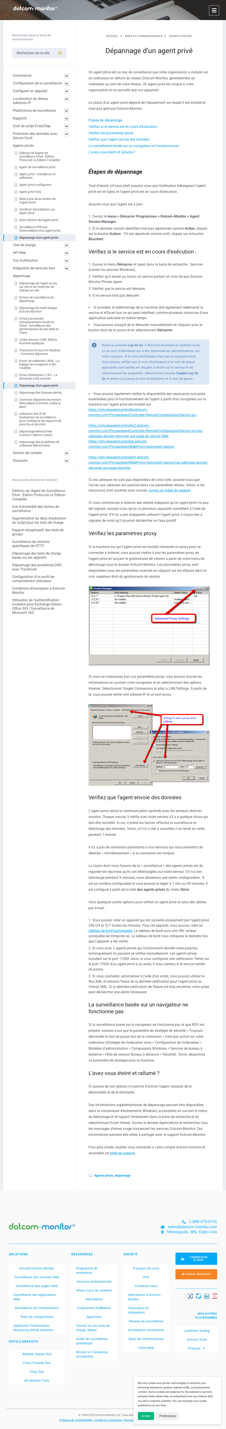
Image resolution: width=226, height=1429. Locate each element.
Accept (146, 1416)
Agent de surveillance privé (37, 167)
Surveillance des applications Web (34, 1297)
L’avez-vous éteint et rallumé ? (112, 152)
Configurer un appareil (30, 91)
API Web (19, 253)
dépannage (123, 1175)
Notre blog (146, 1347)
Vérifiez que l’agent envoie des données (119, 139)
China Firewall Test (37, 1363)
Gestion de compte (27, 453)
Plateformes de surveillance (34, 110)
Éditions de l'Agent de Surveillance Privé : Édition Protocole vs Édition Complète (39, 156)
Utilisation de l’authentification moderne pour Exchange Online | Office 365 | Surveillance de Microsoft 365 (37, 606)
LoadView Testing (196, 1330)
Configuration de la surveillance (37, 83)
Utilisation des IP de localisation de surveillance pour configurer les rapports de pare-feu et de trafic (40, 419)
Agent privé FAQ (30, 192)
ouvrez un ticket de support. (170, 490)
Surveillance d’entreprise (146, 1330)
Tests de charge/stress (36, 1317)
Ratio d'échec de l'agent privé (38, 220)
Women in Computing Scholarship (91, 1354)
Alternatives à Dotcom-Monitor (144, 1297)
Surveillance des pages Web (37, 1286)
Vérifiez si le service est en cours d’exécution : (124, 127)
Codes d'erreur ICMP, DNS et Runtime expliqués (38, 341)
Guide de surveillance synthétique (91, 1341)
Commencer (22, 75)
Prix (146, 1277)
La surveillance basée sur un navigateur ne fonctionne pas (134, 146)
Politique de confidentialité (76, 1420)
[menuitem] (196, 1348)
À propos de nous (146, 1268)
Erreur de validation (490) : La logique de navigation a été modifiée (39, 364)
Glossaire (20, 460)
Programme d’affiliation (94, 1308)
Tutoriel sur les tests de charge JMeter (93, 1328)
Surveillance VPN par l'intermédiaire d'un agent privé (39, 228)
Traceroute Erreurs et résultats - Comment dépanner (40, 352)
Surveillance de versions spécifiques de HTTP (31, 544)
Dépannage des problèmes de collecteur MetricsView (39, 443)
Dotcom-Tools (196, 1339)
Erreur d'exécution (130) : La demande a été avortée (38, 376)
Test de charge (24, 245)
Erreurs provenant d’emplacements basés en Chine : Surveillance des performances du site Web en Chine (39, 325)
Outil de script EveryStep (32, 126)
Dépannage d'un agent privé (38, 237)
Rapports (20, 118)
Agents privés (103, 1175)
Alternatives (94, 1299)
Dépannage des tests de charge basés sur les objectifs (36, 555)
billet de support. (123, 1153)
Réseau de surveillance (146, 1321)
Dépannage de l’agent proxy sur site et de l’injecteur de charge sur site (38, 286)
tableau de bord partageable (110, 931)
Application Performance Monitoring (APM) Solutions (33, 1328)
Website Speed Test (36, 1354)
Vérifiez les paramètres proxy (111, 133)
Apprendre (94, 1317)
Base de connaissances (146, 1339)
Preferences (167, 1416)
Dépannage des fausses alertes (40, 392)
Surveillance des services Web (36, 1277)
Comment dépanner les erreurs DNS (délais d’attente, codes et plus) (40, 403)
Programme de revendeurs (87, 1270)
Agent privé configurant (35, 184)
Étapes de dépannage (105, 120)
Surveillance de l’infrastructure (37, 1308)
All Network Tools (36, 1380)
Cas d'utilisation (25, 260)
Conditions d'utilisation (108, 1420)
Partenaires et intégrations (138, 1310)
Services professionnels (94, 1281)
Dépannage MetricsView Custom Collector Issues (35, 433)
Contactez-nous (146, 1286)
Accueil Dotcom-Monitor (36, 1268)
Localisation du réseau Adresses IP (30, 101)
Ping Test (36, 1371)
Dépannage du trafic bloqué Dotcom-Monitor (38, 309)
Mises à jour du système (94, 1290)
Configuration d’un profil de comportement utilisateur (33, 579)
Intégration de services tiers (34, 268)
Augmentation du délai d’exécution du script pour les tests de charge (39, 520)
